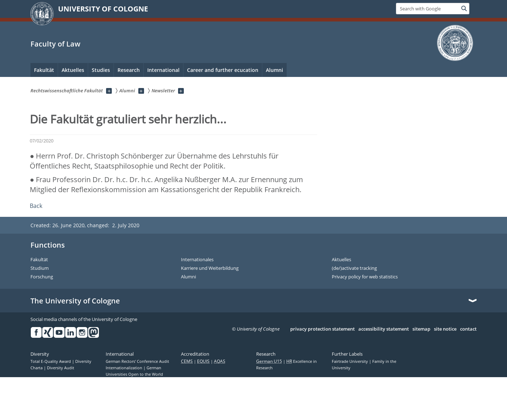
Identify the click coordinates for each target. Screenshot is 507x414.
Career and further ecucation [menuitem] (222, 70)
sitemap (421, 329)
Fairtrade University (350, 361)
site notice (445, 329)
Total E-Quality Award (51, 361)
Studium (39, 268)
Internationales (197, 260)
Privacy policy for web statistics (365, 277)
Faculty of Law (55, 44)
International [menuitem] (163, 70)
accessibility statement (383, 329)
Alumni (188, 277)
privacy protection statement (322, 329)
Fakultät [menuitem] (44, 70)
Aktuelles (341, 260)
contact (468, 329)
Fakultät (39, 260)
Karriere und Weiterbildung (210, 268)
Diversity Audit (60, 367)
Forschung (41, 277)
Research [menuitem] (129, 70)
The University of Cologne (75, 301)
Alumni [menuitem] (274, 70)
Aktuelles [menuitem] (73, 70)
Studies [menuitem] (101, 70)
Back (36, 206)
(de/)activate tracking (354, 268)
